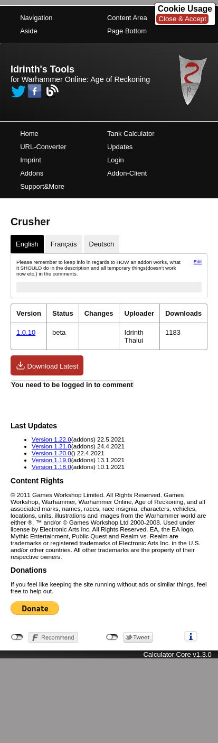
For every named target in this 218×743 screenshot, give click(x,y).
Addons (31, 173)
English (27, 244)
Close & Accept (182, 19)
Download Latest (47, 365)
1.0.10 (25, 332)
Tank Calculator (131, 133)
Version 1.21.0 (51, 446)
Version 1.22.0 (51, 439)
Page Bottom (127, 31)
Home (29, 133)
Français (64, 244)
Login (115, 160)
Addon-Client (127, 173)
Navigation (36, 18)
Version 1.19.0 (51, 459)
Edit (198, 261)
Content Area (127, 18)
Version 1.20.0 (51, 453)
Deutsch (102, 244)
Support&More (42, 186)
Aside (28, 31)
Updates (119, 147)
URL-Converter (43, 147)
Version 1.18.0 (51, 466)
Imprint (30, 160)
